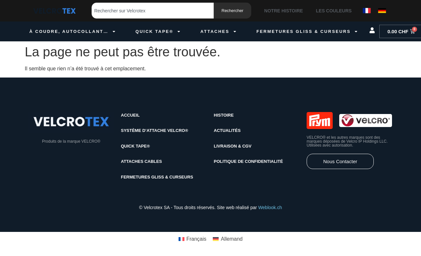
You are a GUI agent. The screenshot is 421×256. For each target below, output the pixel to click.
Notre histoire (283, 10)
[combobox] (153, 11)
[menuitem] (192, 239)
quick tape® (158, 31)
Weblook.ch (270, 207)
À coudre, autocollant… (72, 31)
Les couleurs (334, 10)
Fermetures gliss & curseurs (307, 31)
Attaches (218, 31)
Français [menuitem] (196, 239)
